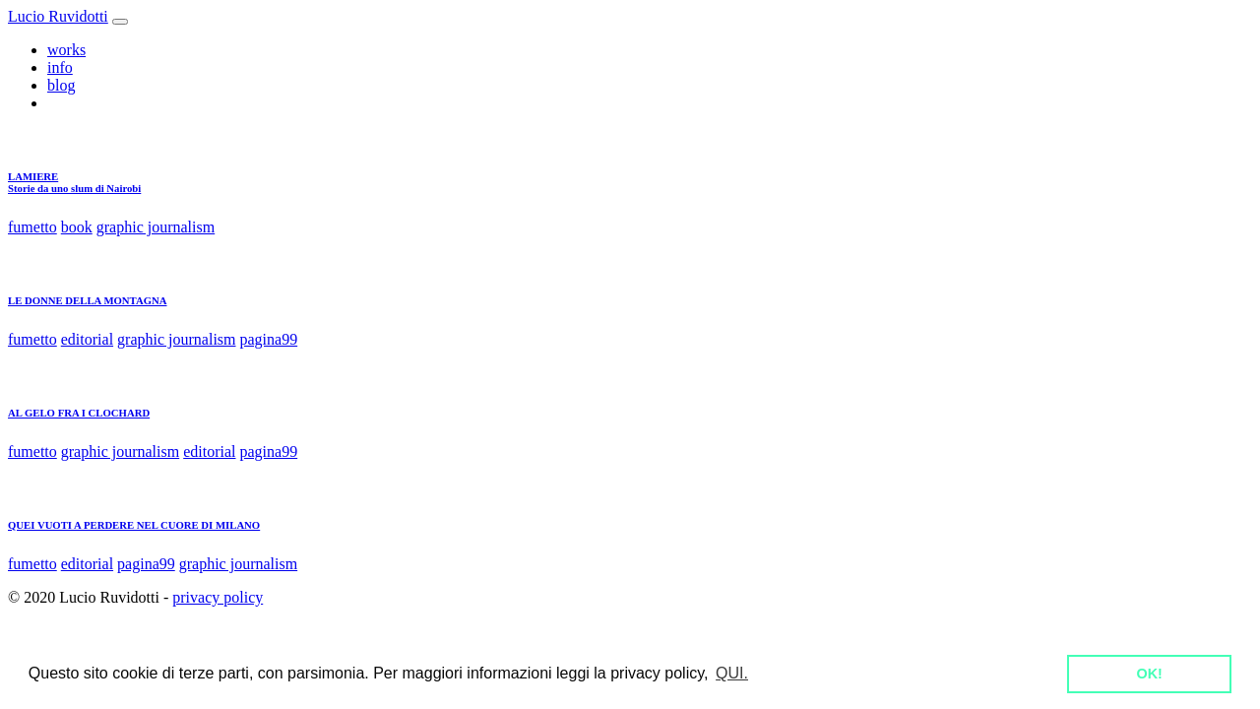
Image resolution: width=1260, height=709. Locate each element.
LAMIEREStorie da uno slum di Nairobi (74, 182)
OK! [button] (1149, 673)
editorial (87, 339)
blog (61, 85)
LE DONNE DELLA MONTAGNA (87, 300)
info (60, 67)
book (77, 227)
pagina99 (269, 339)
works (66, 49)
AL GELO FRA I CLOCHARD (79, 413)
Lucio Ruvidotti (58, 16)
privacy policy (217, 597)
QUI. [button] (732, 673)
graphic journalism (155, 227)
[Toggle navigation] (120, 22)
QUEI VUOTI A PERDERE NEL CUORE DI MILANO (134, 525)
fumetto (32, 227)
